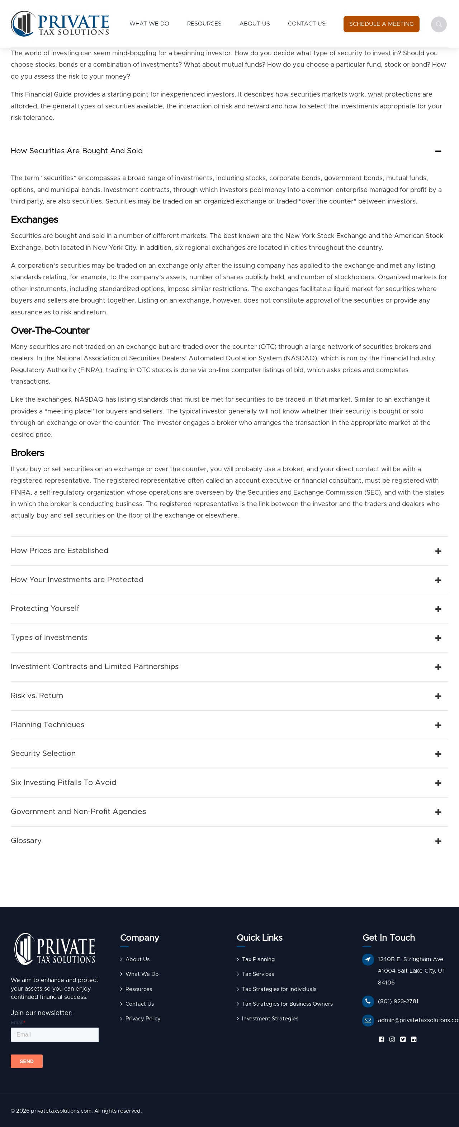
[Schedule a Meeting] (382, 24)
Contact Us (307, 24)
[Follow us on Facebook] (380, 1040)
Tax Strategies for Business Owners (287, 1004)
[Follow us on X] (401, 1040)
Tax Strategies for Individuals (279, 989)
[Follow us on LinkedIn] (412, 1040)
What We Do (149, 24)
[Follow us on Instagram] (390, 1040)
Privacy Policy (143, 1018)
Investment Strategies (270, 1018)
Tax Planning (258, 959)
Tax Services (258, 974)
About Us (255, 24)
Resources (204, 24)
